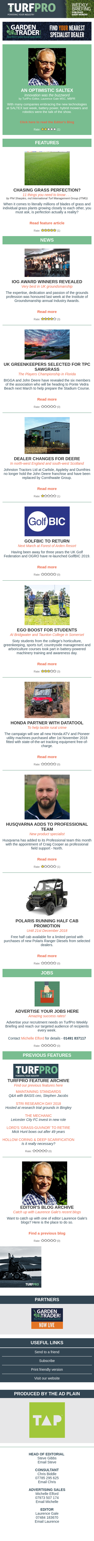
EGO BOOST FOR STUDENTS (47, 630)
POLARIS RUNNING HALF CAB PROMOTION (47, 923)
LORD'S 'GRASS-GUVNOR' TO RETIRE (38, 1128)
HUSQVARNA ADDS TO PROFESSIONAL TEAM (47, 827)
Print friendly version (47, 1369)
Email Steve (47, 1462)
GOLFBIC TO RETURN (46, 541)
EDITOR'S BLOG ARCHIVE (47, 1207)
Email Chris (47, 1482)
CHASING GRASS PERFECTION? (46, 190)
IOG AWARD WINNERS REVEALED (47, 281)
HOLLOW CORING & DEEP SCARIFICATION (38, 1140)
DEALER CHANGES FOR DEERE (47, 458)
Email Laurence (47, 1521)
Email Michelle (47, 1502)
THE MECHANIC (38, 1116)
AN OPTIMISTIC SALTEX (47, 90)
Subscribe (47, 1361)
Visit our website (47, 1378)
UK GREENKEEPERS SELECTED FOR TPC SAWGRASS (47, 367)
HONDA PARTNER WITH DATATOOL (47, 723)
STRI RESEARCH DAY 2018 (38, 1104)
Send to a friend (47, 1352)
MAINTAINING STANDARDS (38, 1092)
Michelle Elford (32, 1038)
